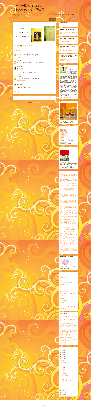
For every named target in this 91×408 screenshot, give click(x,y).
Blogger (59, 405)
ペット (61, 289)
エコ (61, 275)
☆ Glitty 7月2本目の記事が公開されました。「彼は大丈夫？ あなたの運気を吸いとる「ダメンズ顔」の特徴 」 (68, 239)
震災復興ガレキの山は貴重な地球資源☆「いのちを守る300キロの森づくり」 (68, 326)
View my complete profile (65, 97)
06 (63, 384)
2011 (62, 358)
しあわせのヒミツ (64, 284)
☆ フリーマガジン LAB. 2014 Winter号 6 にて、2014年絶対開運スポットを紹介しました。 (68, 207)
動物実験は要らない (64, 342)
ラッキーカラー (63, 291)
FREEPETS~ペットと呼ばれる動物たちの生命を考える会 (68, 340)
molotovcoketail (49, 405)
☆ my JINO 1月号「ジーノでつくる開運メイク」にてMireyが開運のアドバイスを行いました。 (68, 180)
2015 (62, 352)
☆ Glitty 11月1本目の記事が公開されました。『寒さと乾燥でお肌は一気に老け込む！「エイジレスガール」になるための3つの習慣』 (68, 212)
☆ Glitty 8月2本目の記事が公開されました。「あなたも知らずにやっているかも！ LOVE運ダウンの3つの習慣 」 (68, 228)
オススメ (19, 46)
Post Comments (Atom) (37, 102)
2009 (62, 362)
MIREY (18, 66)
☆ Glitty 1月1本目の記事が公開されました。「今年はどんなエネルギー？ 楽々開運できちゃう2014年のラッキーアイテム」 (68, 196)
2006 (62, 394)
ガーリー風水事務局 (64, 41)
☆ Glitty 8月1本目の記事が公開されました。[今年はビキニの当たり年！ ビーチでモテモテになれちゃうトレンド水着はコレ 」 (68, 233)
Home (34, 97)
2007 (62, 392)
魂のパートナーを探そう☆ (66, 50)
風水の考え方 (63, 308)
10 (63, 367)
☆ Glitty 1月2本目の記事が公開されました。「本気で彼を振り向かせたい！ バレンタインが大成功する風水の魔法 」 (68, 190)
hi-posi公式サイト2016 (65, 25)
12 (63, 363)
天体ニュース (63, 298)
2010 (62, 360)
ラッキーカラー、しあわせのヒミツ (68, 293)
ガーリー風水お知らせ (65, 282)
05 (63, 386)
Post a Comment (18, 91)
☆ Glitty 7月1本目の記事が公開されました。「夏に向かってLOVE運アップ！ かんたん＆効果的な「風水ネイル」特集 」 (68, 244)
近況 (22, 46)
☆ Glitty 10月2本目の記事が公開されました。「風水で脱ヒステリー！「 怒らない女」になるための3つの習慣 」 (68, 218)
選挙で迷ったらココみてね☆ (66, 323)
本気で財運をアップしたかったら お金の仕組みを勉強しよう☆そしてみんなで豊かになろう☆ (68, 331)
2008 (62, 390)
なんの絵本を (65, 375)
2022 (62, 350)
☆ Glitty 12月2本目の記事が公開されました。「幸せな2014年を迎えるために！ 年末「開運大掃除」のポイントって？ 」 (68, 202)
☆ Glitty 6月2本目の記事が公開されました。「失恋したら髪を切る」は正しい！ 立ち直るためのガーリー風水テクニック (68, 250)
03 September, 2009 (21, 80)
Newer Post (16, 97)
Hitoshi (18, 52)
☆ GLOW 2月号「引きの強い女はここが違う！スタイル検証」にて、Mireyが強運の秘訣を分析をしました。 (68, 176)
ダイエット (62, 286)
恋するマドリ (63, 300)
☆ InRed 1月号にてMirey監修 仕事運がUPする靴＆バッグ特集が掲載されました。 (68, 185)
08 (63, 371)
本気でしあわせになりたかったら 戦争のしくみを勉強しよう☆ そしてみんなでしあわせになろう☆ (68, 336)
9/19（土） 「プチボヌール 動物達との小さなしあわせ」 (67, 380)
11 (63, 365)
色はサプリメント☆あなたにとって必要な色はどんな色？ (68, 60)
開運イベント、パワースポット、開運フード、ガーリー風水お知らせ (68, 305)
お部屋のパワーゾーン (65, 280)
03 (63, 388)
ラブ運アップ (63, 295)
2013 (62, 354)
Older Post (52, 97)
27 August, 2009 (20, 57)
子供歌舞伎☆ (65, 373)
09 (63, 369)
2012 (62, 356)
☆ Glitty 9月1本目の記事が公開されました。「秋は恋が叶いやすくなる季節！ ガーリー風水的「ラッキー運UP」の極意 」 (68, 223)
